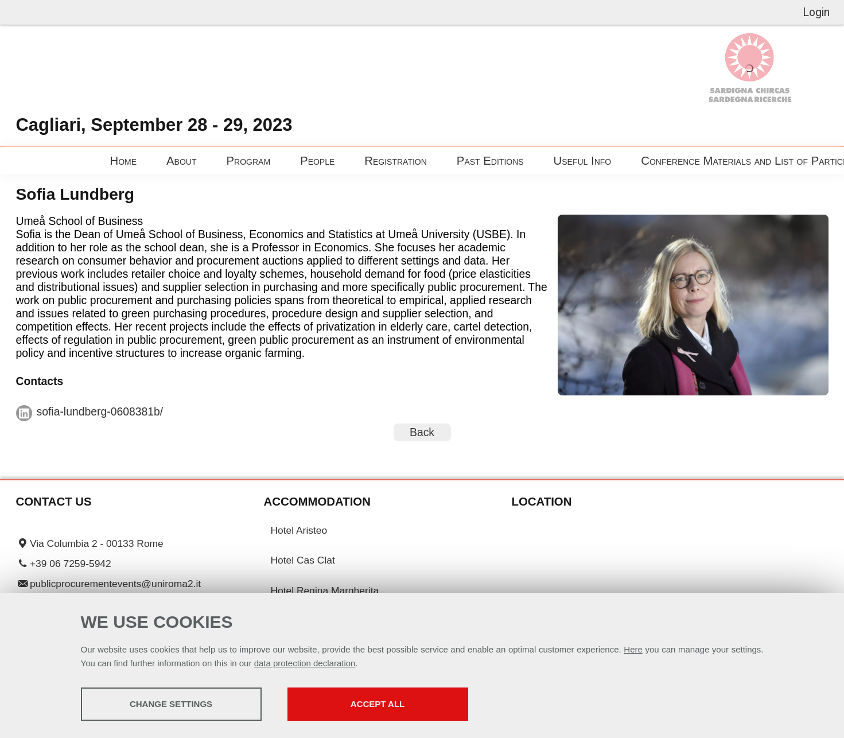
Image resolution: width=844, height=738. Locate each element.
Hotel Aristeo (299, 530)
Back (422, 431)
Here (633, 649)
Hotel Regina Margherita (325, 590)
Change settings (171, 704)
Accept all (378, 704)
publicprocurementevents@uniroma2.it (115, 583)
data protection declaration (305, 663)
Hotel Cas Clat (303, 560)
